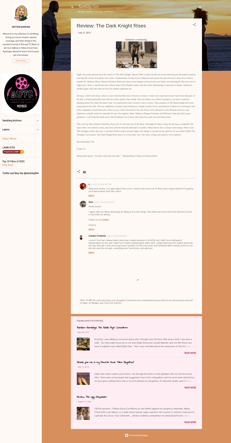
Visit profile (21, 61)
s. (89, 184)
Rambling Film (88, 7)
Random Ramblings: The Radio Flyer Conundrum (102, 328)
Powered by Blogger (136, 435)
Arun (91, 202)
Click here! (7, 165)
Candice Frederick (97, 236)
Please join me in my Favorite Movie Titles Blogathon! (105, 362)
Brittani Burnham (21, 27)
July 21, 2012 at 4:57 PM (101, 184)
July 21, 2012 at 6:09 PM (104, 202)
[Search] (200, 8)
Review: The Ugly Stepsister (92, 397)
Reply (91, 196)
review (106, 219)
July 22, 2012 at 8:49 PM (117, 236)
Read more (190, 353)
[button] (194, 25)
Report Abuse (9, 138)
